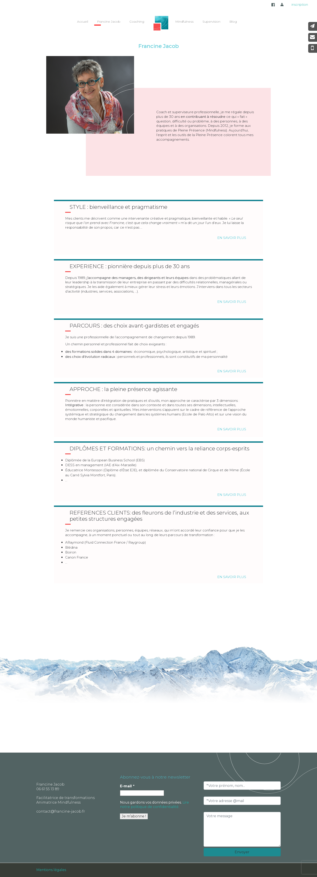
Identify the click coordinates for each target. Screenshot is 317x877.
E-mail (127, 786)
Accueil (82, 22)
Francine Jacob (108, 22)
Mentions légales (51, 870)
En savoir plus (231, 238)
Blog (233, 22)
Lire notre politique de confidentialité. (154, 804)
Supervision (211, 22)
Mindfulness (184, 22)
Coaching (136, 22)
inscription (299, 4)
